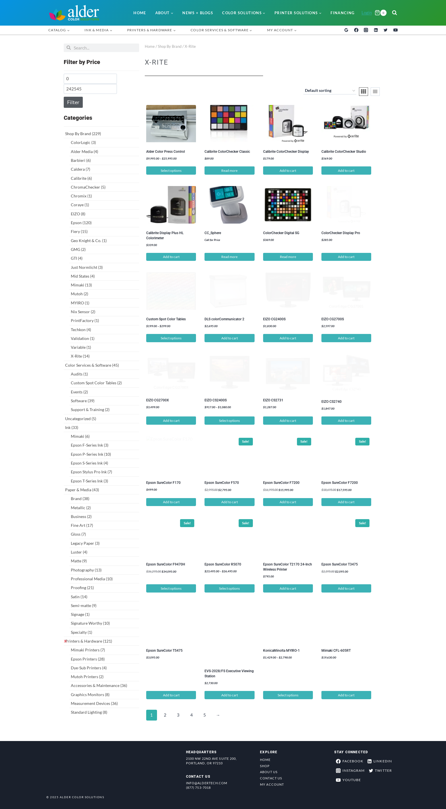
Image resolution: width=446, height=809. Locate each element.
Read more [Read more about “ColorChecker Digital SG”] (288, 257)
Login (367, 12)
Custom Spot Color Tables (96, 382)
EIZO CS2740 (331, 400)
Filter (73, 102)
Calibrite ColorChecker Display (286, 152)
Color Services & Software (92, 365)
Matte (79, 560)
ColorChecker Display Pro (340, 233)
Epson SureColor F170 (163, 481)
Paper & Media (82, 489)
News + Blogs (197, 13)
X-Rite (80, 356)
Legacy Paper (85, 543)
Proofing (82, 587)
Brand (80, 498)
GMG (78, 249)
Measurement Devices (94, 703)
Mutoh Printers (87, 676)
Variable (81, 347)
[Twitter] (385, 30)
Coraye (80, 204)
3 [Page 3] (178, 713)
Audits (79, 374)
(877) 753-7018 (198, 786)
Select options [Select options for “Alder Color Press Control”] (171, 170)
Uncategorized (80, 418)
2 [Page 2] (165, 713)
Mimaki (81, 284)
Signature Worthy (90, 623)
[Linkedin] (375, 30)
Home (139, 13)
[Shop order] (329, 91)
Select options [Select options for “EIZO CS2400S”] (229, 419)
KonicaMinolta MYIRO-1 (281, 649)
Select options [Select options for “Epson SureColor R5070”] (229, 587)
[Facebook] (356, 30)
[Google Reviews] (346, 30)
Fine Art (82, 525)
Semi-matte (83, 605)
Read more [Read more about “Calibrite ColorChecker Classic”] (229, 170)
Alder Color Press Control (165, 152)
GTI (76, 258)
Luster (79, 552)
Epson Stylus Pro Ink (91, 471)
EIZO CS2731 (273, 400)
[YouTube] (395, 30)
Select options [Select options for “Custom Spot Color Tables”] (171, 338)
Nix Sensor (83, 311)
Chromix (81, 195)
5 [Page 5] (206, 713)
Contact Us (271, 777)
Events (79, 391)
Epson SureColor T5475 (164, 649)
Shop (265, 764)
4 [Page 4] (192, 713)
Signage (80, 614)
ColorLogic (83, 142)
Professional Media (92, 578)
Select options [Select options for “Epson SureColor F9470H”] (171, 587)
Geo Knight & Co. (89, 240)
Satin (79, 596)
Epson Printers (88, 659)
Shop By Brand (83, 133)
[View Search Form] (394, 13)
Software (82, 400)
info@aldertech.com (207, 781)
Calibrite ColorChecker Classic (227, 152)
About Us (269, 770)
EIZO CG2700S (332, 319)
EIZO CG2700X (157, 400)
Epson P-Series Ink (91, 454)
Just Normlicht (87, 267)
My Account (272, 783)
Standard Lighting (89, 712)
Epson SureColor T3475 (339, 563)
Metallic (81, 507)
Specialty (81, 632)
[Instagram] (366, 30)
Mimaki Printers (88, 649)
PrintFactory (85, 320)
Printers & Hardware (88, 641)
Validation (82, 338)
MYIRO (80, 302)
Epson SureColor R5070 (223, 563)
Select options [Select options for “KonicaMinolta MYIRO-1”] (288, 693)
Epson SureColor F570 (222, 481)
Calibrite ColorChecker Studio (343, 152)
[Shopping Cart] (381, 13)
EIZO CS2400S (216, 400)
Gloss (78, 534)
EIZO (78, 213)
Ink (71, 427)
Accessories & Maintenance (99, 685)
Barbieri (81, 160)
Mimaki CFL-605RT (336, 649)
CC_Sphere (213, 233)
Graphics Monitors (90, 694)
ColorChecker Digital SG (281, 233)
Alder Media (84, 151)
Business (81, 516)
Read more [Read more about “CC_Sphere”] (229, 257)
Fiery (79, 231)
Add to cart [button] (288, 170)
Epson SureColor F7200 (281, 481)
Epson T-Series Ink (89, 480)
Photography (86, 569)
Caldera (80, 169)
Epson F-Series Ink (89, 445)
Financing (342, 13)
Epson (81, 222)
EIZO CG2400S (274, 319)
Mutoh (79, 293)
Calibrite (81, 178)
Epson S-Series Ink (89, 463)
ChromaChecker (88, 187)
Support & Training (90, 409)
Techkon (81, 329)
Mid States (83, 276)
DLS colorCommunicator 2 (224, 319)
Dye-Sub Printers (89, 667)
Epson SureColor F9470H (165, 563)
